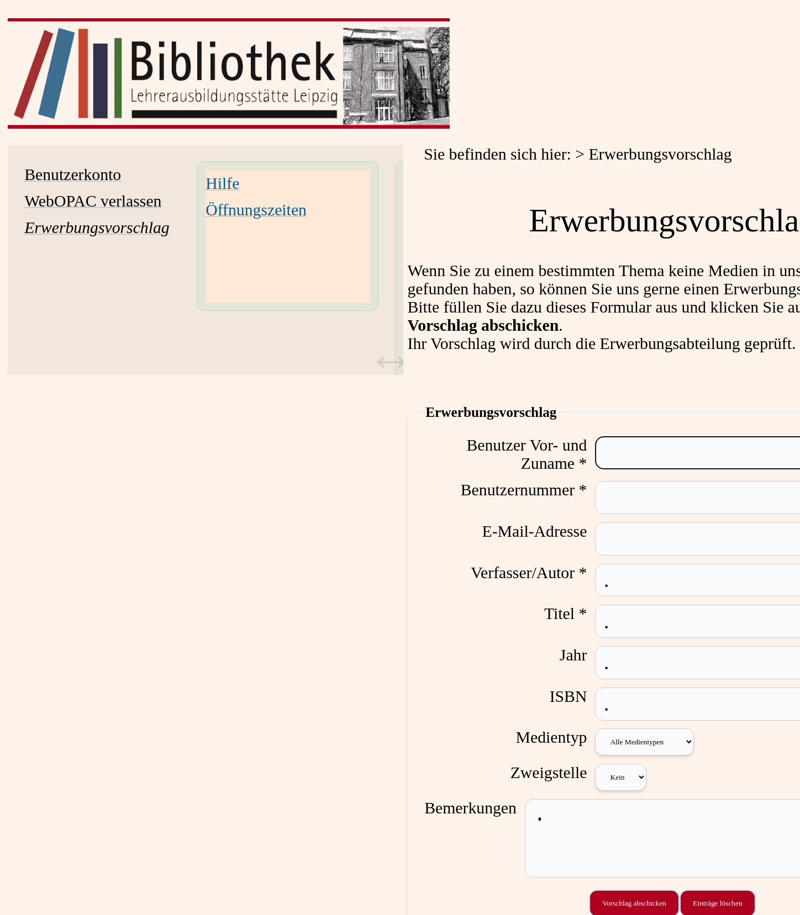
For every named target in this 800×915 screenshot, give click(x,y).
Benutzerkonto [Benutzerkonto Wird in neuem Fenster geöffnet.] (72, 174)
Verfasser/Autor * (538, 572)
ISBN (578, 696)
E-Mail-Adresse (544, 531)
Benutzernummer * (533, 490)
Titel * (575, 613)
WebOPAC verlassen (92, 201)
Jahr (583, 655)
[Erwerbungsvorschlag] (97, 227)
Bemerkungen (470, 808)
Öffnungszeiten (256, 210)
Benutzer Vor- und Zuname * (536, 454)
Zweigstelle (558, 772)
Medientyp (561, 737)
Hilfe (222, 183)
